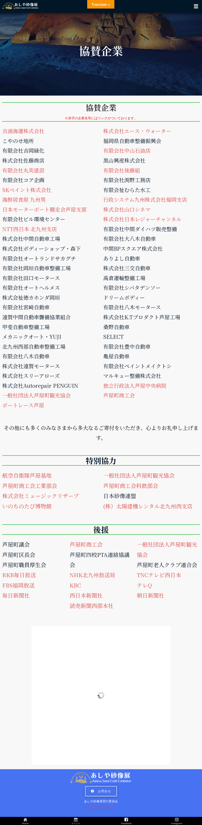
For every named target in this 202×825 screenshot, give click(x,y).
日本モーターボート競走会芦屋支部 (44, 209)
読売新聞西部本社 (92, 605)
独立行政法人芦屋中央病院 (134, 385)
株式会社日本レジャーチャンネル (142, 219)
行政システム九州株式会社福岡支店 (145, 199)
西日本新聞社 (86, 595)
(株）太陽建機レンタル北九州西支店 (148, 506)
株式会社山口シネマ (126, 209)
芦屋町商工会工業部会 (29, 486)
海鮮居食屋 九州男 (24, 199)
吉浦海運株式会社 (23, 131)
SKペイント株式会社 (26, 190)
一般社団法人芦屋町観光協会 (36, 395)
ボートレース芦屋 (23, 405)
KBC (75, 585)
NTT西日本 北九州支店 (29, 229)
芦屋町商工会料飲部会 (130, 486)
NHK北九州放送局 (92, 575)
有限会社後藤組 (121, 170)
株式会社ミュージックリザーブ (40, 496)
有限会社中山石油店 (127, 150)
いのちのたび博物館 (27, 506)
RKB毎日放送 (19, 575)
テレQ (144, 585)
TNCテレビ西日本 (159, 575)
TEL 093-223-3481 (101, 807)
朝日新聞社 (150, 595)
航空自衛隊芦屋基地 (27, 475)
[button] (196, 6)
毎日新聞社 (16, 595)
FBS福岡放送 (18, 585)
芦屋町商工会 (119, 395)
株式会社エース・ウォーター (137, 131)
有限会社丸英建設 (23, 170)
